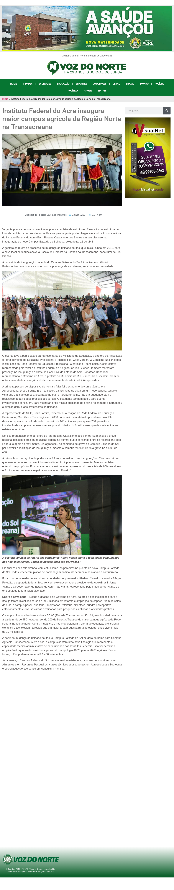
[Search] (167, 110)
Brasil (130, 83)
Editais (102, 90)
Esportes (81, 83)
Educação (63, 83)
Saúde (88, 90)
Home (13, 83)
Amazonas (99, 83)
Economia (45, 83)
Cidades (28, 83)
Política (73, 90)
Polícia (159, 83)
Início (5, 99)
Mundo (144, 83)
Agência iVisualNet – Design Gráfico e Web (37, 872)
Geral (116, 83)
